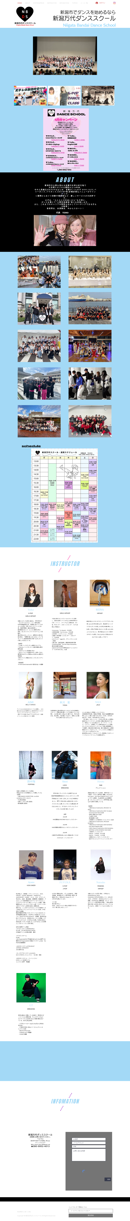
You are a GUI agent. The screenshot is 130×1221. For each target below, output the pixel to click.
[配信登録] (91, 1215)
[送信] (108, 1179)
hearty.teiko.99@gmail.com (42, 1144)
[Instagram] (114, 3)
